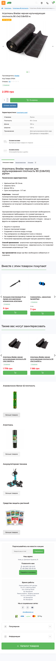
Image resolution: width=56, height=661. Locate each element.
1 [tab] (27, 72)
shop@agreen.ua (28, 612)
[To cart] (15, 313)
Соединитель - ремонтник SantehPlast (40, 298)
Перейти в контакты (28, 572)
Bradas (16, 76)
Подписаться (38, 551)
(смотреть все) (22, 112)
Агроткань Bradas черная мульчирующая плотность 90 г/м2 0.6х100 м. (14, 359)
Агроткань (8, 8)
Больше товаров (11, 415)
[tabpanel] (28, 44)
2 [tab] (28, 72)
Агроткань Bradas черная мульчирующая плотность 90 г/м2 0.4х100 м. (41, 359)
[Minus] (7, 101)
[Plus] (7, 99)
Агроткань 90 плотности (20, 8)
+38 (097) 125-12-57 (28, 566)
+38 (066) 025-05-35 (29, 568)
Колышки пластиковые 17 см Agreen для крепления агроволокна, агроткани (14, 299)
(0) (10, 81)
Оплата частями (10, 105)
